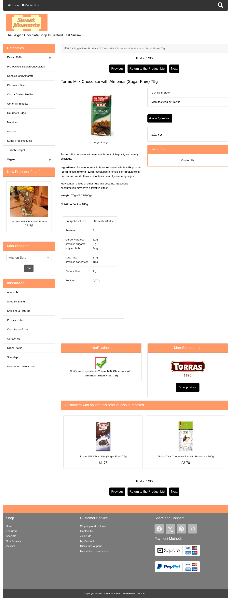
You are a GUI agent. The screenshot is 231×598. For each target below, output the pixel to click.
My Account (87, 541)
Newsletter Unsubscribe (21, 366)
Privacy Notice (15, 320)
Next (174, 68)
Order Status (14, 347)
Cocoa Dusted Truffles (20, 94)
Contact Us (30, 5)
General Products (17, 103)
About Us (12, 292)
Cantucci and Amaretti (20, 75)
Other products (188, 387)
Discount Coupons (91, 546)
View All (10, 546)
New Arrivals (13, 541)
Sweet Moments (112, 593)
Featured (11, 531)
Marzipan (12, 122)
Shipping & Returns (18, 310)
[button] (220, 5)
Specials (11, 535)
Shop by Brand (16, 301)
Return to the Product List (147, 68)
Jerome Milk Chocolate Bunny (29, 204)
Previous (117, 68)
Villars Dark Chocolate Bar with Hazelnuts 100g (185, 456)
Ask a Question (160, 118)
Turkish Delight (16, 150)
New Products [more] (23, 172)
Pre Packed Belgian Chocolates (26, 66)
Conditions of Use (17, 329)
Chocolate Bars (16, 85)
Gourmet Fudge (16, 112)
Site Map (12, 357)
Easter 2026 (29, 57)
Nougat (11, 131)
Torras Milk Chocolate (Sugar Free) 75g (103, 456)
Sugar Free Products (86, 48)
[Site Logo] (27, 22)
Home (13, 5)
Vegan (29, 159)
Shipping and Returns (93, 526)
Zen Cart (141, 593)
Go (29, 268)
